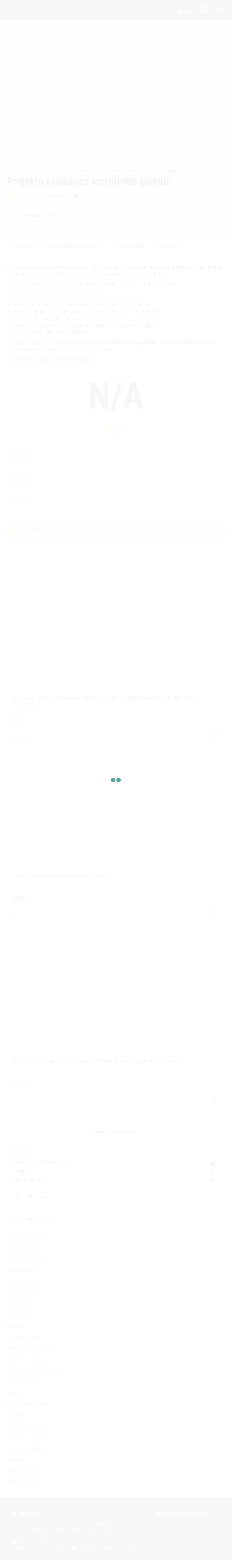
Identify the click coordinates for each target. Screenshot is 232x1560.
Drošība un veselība (25, 1381)
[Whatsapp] (63, 360)
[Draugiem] (43, 360)
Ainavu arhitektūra (24, 1471)
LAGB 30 (15, 1326)
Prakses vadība (90, 171)
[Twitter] (22, 360)
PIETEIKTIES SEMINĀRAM (116, 1133)
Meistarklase (19, 1315)
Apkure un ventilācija (26, 1448)
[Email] (74, 360)
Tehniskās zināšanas (27, 1259)
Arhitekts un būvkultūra (28, 1437)
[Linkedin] (32, 360)
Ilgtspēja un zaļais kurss (30, 1359)
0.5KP (18, 1163)
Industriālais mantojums (30, 1348)
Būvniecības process (27, 1404)
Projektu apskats (23, 1281)
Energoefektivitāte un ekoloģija (36, 1370)
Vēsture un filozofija (25, 1236)
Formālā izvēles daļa (45, 1163)
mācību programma (72, 246)
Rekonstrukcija (21, 1270)
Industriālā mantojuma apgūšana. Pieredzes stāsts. (60, 875)
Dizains (14, 1393)
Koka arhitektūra (22, 1337)
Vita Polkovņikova (38, 218)
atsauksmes (127, 246)
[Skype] (53, 360)
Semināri (31, 171)
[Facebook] (12, 360)
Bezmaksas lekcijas (26, 1426)
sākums (23, 246)
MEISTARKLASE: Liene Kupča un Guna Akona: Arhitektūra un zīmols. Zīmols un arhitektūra (96, 1061)
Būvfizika (15, 1415)
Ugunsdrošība (20, 1248)
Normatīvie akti (21, 1303)
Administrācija (57, 171)
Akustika (15, 1460)
